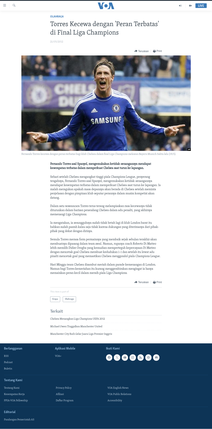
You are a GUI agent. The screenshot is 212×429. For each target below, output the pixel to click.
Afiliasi (60, 394)
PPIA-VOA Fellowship (16, 400)
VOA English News (118, 388)
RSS (6, 356)
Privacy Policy (64, 388)
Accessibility (114, 400)
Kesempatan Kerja (14, 394)
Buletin (8, 369)
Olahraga (57, 16)
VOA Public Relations (119, 394)
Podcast (8, 362)
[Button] (141, 51)
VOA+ (58, 356)
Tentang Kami (12, 388)
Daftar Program (64, 400)
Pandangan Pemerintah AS (19, 420)
